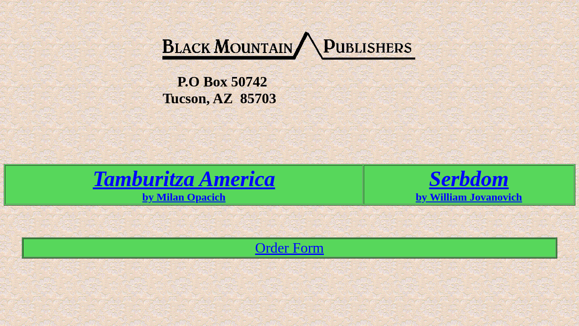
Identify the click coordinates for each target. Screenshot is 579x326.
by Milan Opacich (184, 197)
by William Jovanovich (469, 197)
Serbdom (469, 179)
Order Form (289, 248)
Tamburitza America (184, 179)
